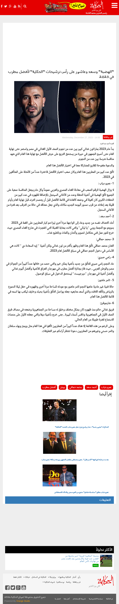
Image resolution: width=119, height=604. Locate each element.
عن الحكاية (109, 599)
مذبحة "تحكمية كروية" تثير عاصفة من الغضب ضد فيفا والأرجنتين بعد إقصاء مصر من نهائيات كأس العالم (80, 558)
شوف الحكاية (49, 582)
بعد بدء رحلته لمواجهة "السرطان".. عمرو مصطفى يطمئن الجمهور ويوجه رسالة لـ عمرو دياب (75, 459)
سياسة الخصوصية (96, 599)
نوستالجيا (60, 582)
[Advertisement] (59, 45)
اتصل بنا (58, 599)
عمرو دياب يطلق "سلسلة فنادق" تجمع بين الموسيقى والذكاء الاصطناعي (81, 492)
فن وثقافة (107, 137)
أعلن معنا (67, 599)
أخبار (74, 577)
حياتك (26, 577)
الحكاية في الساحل (38, 577)
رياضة (68, 582)
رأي (79, 577)
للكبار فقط (17, 577)
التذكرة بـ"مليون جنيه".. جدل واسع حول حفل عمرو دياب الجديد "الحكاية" (82, 427)
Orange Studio (23, 601)
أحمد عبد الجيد (105, 144)
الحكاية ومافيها (64, 577)
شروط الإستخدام (79, 599)
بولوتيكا (52, 577)
